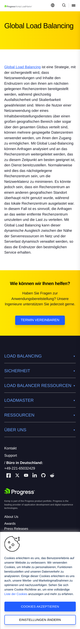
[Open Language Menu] (53, 5)
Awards (10, 524)
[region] (40, 580)
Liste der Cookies (15, 594)
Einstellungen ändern (40, 620)
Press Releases (16, 529)
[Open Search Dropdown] (63, 5)
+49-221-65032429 (19, 468)
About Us (11, 517)
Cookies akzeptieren (40, 606)
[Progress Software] (19, 491)
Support (10, 455)
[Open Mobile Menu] (74, 5)
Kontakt (10, 448)
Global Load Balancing (22, 67)
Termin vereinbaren (40, 320)
